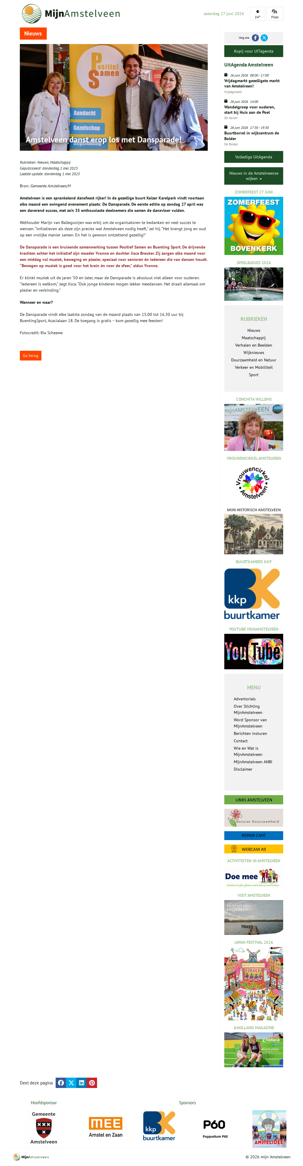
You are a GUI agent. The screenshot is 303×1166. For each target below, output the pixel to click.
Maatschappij (60, 162)
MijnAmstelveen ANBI (253, 761)
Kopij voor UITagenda (253, 51)
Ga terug (30, 355)
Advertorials (245, 698)
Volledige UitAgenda (253, 157)
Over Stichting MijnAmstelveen (248, 709)
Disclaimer (243, 769)
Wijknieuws (254, 352)
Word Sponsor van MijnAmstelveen (250, 723)
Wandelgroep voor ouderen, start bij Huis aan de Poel (249, 109)
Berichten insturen (250, 733)
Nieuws (43, 162)
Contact (241, 740)
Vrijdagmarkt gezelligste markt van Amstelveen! (252, 83)
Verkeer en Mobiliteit (254, 367)
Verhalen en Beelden (253, 345)
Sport (254, 374)
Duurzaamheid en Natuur (253, 360)
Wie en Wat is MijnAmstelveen (248, 751)
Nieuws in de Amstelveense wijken (253, 175)
